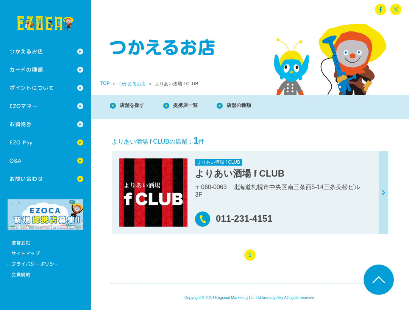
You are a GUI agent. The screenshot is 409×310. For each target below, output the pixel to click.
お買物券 (20, 124)
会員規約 (20, 274)
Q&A (15, 160)
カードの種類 (26, 69)
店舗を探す (136, 106)
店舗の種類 (257, 106)
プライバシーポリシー (35, 264)
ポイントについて (31, 87)
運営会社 (20, 243)
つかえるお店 (26, 51)
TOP (104, 83)
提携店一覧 (197, 106)
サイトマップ (25, 253)
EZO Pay (21, 142)
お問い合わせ (26, 178)
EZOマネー (23, 106)
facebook (380, 9)
